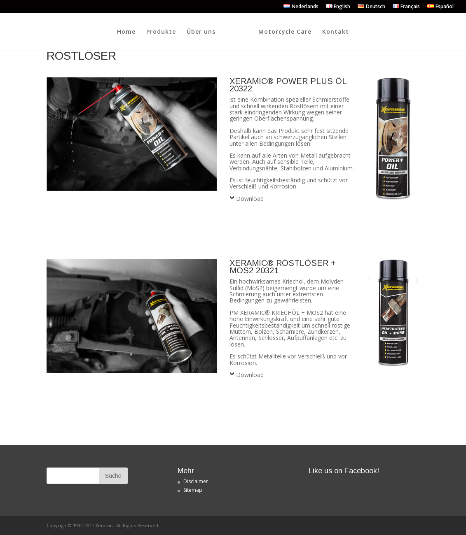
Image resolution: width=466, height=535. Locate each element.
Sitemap (192, 489)
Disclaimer (195, 481)
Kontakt (381, 32)
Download (250, 198)
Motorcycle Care (331, 32)
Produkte (115, 32)
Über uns (155, 32)
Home (80, 32)
